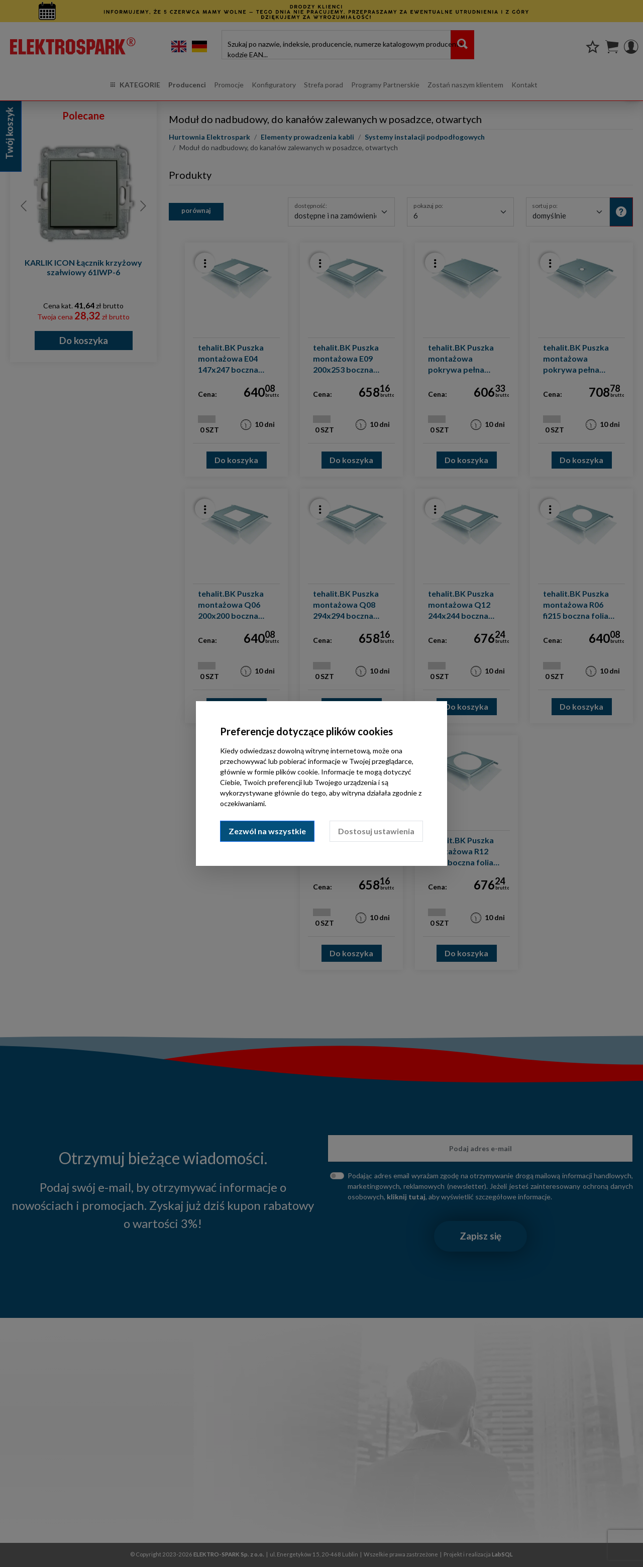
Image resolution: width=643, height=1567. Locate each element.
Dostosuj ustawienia (376, 831)
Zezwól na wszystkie (267, 831)
